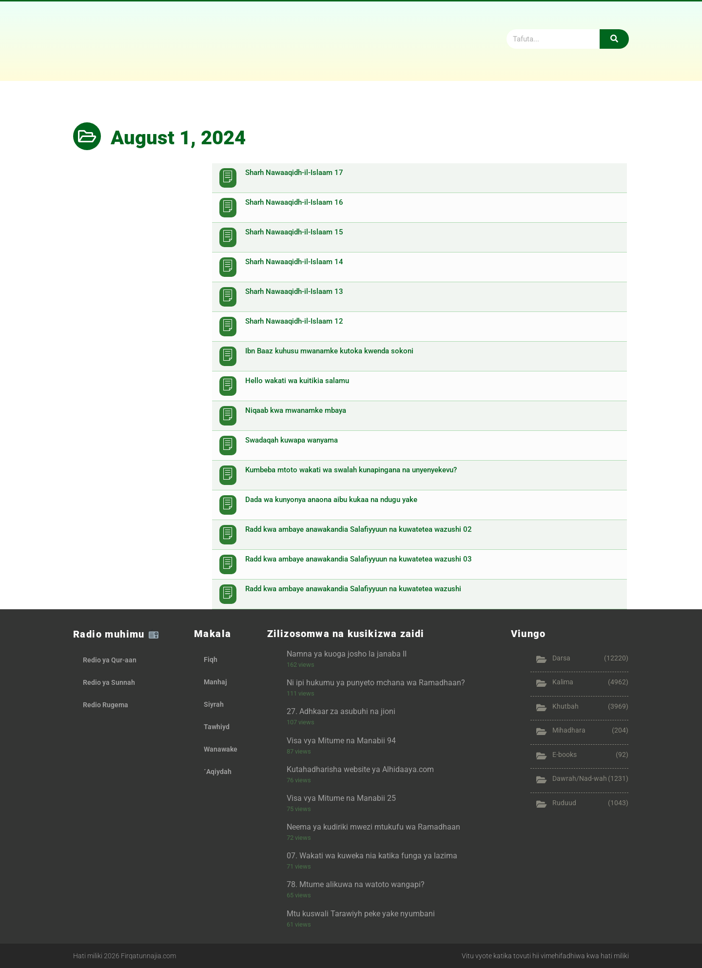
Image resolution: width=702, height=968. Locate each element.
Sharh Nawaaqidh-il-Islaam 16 (294, 202)
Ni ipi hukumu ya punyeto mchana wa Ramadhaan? (376, 682)
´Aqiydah (218, 771)
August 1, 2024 (178, 137)
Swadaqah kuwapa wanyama (291, 440)
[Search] (614, 39)
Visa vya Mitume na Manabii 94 (341, 740)
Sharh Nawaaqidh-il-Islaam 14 (294, 261)
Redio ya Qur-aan (109, 660)
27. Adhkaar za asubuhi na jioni (341, 711)
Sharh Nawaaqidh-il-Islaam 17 (294, 172)
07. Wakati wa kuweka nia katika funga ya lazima (372, 855)
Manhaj (215, 682)
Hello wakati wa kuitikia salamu (297, 380)
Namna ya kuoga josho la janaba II (347, 653)
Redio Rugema (105, 705)
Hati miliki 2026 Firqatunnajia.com (124, 956)
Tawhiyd (217, 727)
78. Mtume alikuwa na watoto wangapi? (356, 884)
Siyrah (214, 704)
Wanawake (220, 749)
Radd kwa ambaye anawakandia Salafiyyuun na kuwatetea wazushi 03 (358, 559)
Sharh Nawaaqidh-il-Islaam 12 (294, 321)
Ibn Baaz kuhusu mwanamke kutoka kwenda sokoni (329, 351)
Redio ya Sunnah (109, 682)
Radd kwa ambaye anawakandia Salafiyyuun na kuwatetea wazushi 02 (358, 529)
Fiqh (210, 659)
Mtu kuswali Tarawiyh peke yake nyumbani (361, 913)
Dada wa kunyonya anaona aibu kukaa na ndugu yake (331, 499)
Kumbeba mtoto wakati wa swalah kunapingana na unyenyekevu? (351, 469)
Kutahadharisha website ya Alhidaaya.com (360, 769)
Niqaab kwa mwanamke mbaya (295, 410)
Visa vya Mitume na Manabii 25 (341, 798)
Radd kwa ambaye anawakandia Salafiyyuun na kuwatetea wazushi (353, 588)
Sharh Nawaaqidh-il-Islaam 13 (294, 291)
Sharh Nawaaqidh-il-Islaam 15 (294, 232)
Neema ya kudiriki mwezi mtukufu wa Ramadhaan (373, 827)
